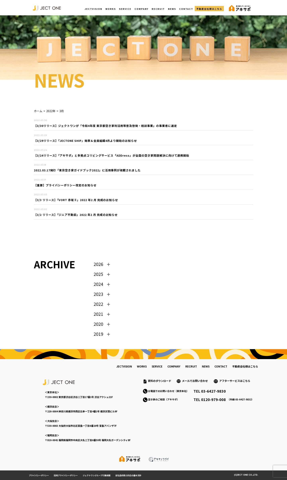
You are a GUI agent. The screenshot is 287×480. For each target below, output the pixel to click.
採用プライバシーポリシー (66, 475)
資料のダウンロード (159, 381)
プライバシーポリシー (39, 475)
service (157, 366)
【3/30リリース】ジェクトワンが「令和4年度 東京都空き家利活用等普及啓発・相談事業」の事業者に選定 (105, 126)
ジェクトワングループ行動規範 (96, 475)
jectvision (124, 366)
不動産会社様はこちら (209, 8)
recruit (191, 366)
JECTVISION (93, 8)
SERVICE (125, 8)
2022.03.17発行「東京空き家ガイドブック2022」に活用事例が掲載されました (87, 170)
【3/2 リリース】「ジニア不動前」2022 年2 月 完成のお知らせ (76, 215)
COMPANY (141, 8)
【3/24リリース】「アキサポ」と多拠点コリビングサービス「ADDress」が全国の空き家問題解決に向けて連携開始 (111, 155)
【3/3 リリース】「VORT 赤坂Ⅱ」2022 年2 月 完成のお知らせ (76, 200)
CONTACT (186, 8)
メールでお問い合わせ (196, 381)
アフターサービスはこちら (234, 381)
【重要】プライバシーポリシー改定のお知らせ (65, 185)
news (205, 366)
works (142, 366)
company (173, 366)
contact (220, 366)
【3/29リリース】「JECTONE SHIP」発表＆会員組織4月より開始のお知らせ (85, 141)
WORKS (110, 8)
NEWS (172, 8)
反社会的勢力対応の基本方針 (128, 475)
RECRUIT (158, 8)
